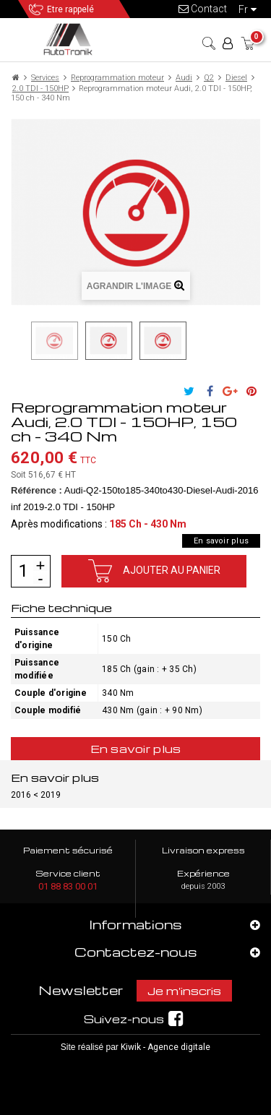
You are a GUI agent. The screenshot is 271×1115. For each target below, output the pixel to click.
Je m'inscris (184, 990)
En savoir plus (221, 541)
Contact (202, 9)
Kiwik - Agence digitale (165, 1047)
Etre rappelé (70, 9)
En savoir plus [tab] (135, 748)
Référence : (36, 490)
